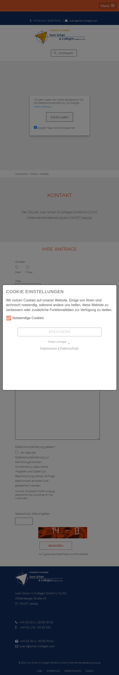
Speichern (59, 332)
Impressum (48, 348)
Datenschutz (69, 348)
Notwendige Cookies (25, 318)
